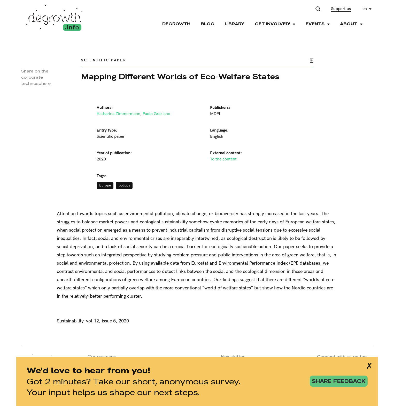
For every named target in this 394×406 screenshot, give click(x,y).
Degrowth (176, 24)
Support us (341, 8)
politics (124, 185)
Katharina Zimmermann (118, 113)
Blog (207, 24)
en (364, 8)
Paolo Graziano (156, 113)
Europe (105, 185)
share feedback (339, 381)
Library (234, 24)
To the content (223, 159)
